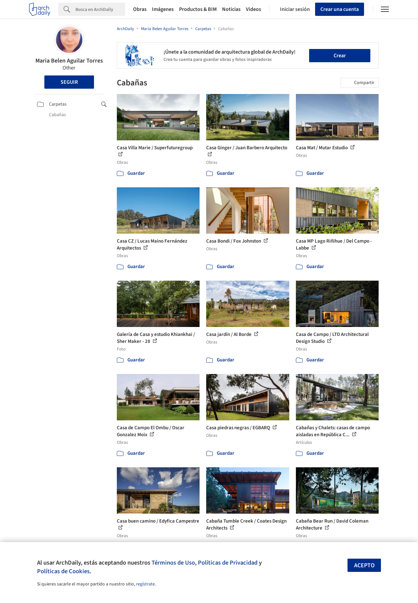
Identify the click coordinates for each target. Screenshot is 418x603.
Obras (140, 9)
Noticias (231, 9)
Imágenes (163, 9)
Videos (253, 9)
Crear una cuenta (339, 9)
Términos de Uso (173, 562)
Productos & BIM (198, 9)
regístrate (145, 584)
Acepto (364, 565)
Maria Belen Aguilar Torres (69, 61)
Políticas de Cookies (63, 571)
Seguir (69, 82)
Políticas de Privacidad (227, 562)
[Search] (100, 9)
